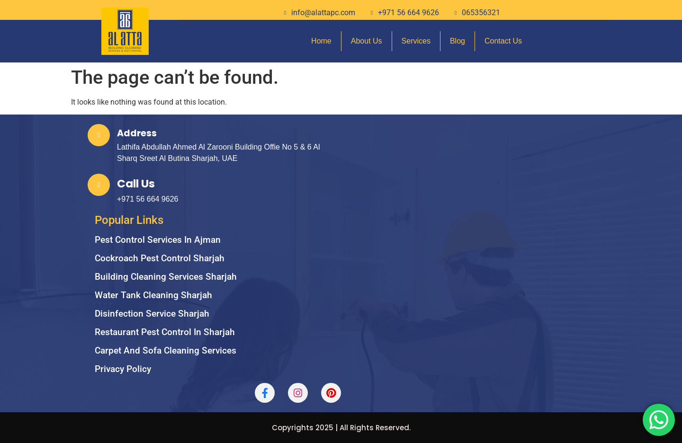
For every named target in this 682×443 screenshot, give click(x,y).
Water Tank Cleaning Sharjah (153, 295)
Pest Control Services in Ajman (158, 239)
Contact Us (503, 41)
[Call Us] (99, 185)
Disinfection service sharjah (152, 313)
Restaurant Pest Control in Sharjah (165, 332)
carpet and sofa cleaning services (165, 350)
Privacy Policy (123, 368)
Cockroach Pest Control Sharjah (159, 258)
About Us (366, 41)
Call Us (136, 183)
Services (416, 41)
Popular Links (129, 220)
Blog (457, 41)
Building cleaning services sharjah (166, 276)
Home (321, 41)
